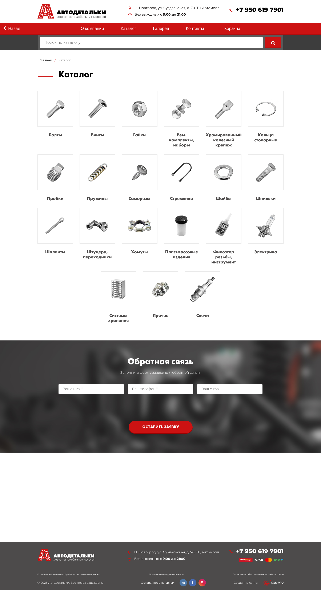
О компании (92, 28)
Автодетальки (58, 583)
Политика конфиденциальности (166, 574)
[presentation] (161, 406)
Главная (46, 60)
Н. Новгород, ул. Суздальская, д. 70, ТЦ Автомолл (177, 8)
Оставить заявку (160, 427)
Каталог (128, 28)
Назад (11, 28)
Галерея (161, 28)
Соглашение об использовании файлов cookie (258, 574)
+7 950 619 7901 (260, 10)
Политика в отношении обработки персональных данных (69, 574)
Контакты (195, 28)
